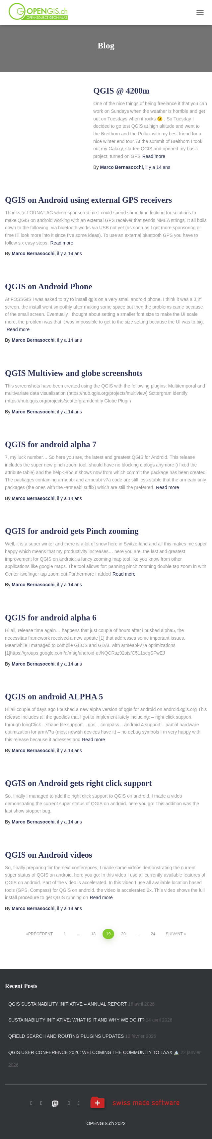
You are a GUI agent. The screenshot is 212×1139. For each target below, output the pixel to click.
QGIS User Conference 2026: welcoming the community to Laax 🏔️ (93, 1052)
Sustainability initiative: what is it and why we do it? (76, 1020)
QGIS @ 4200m (121, 90)
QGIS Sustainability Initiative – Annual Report (67, 1004)
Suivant (174, 934)
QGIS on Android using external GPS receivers (88, 199)
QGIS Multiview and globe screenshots (74, 373)
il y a (157, 167)
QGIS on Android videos (48, 854)
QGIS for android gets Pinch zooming (72, 531)
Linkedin (78, 1103)
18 (93, 934)
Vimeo (69, 1103)
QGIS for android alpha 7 (51, 444)
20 (123, 934)
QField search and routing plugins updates (66, 1036)
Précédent (40, 934)
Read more (153, 156)
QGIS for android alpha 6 (51, 617)
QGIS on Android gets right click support (78, 783)
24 (153, 934)
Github (31, 1103)
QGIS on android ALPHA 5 (54, 696)
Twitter (41, 1103)
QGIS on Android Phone (48, 286)
